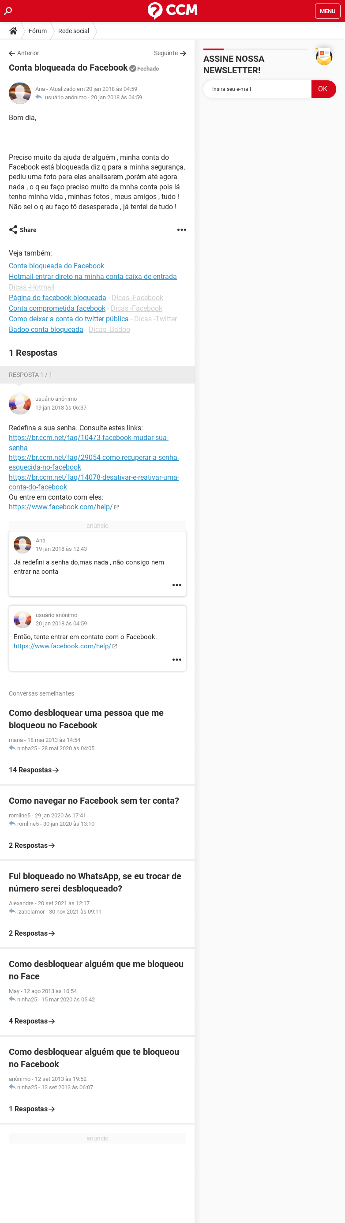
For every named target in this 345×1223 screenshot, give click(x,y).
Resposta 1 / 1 (30, 374)
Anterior (28, 52)
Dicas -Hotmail (32, 287)
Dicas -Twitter (155, 319)
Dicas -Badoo (109, 329)
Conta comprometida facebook (57, 308)
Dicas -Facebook (137, 298)
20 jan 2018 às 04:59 (116, 97)
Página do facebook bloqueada (57, 298)
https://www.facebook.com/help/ (61, 507)
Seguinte (166, 52)
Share (28, 229)
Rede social (73, 30)
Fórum (38, 30)
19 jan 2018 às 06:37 (60, 407)
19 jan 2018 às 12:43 (61, 549)
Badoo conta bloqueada (46, 329)
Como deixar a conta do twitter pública (69, 319)
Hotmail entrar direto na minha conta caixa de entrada (93, 276)
